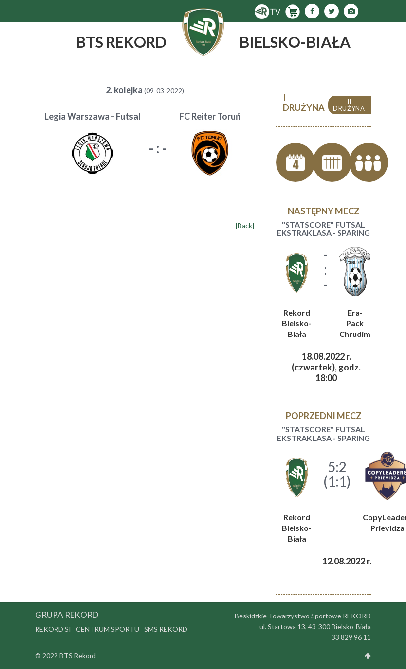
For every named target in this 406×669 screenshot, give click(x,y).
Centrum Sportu (107, 629)
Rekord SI (53, 629)
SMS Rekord (165, 629)
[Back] (245, 225)
